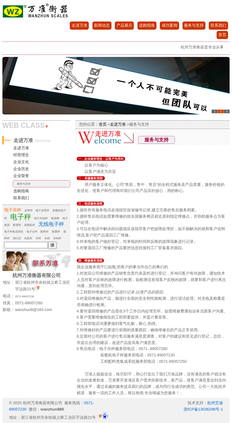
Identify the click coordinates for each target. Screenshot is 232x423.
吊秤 (38, 238)
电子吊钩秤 (41, 218)
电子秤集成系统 (13, 231)
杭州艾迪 (215, 403)
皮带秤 (28, 210)
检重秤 (56, 231)
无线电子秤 (51, 224)
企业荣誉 (21, 175)
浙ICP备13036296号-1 (203, 409)
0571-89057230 (24, 296)
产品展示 (124, 25)
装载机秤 (29, 224)
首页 (222, 34)
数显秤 (17, 224)
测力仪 (17, 238)
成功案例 (169, 25)
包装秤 (28, 238)
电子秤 (20, 217)
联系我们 (218, 25)
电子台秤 (32, 231)
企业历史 (21, 169)
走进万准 (79, 25)
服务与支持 (194, 25)
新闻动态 (102, 25)
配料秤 (44, 231)
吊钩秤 (57, 238)
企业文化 (21, 162)
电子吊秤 (12, 209)
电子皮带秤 (42, 210)
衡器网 (55, 218)
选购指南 (147, 25)
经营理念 (21, 155)
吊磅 (47, 238)
